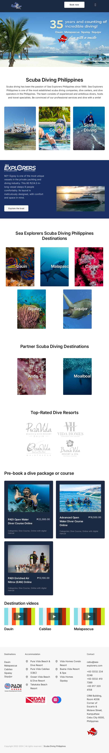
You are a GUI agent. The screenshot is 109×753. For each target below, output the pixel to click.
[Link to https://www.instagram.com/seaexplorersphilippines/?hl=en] (55, 699)
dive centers (85, 90)
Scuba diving (13, 86)
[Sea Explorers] (16, 3)
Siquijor (8, 676)
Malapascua (10, 665)
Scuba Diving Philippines (55, 746)
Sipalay (8, 673)
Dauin (7, 662)
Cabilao (8, 669)
